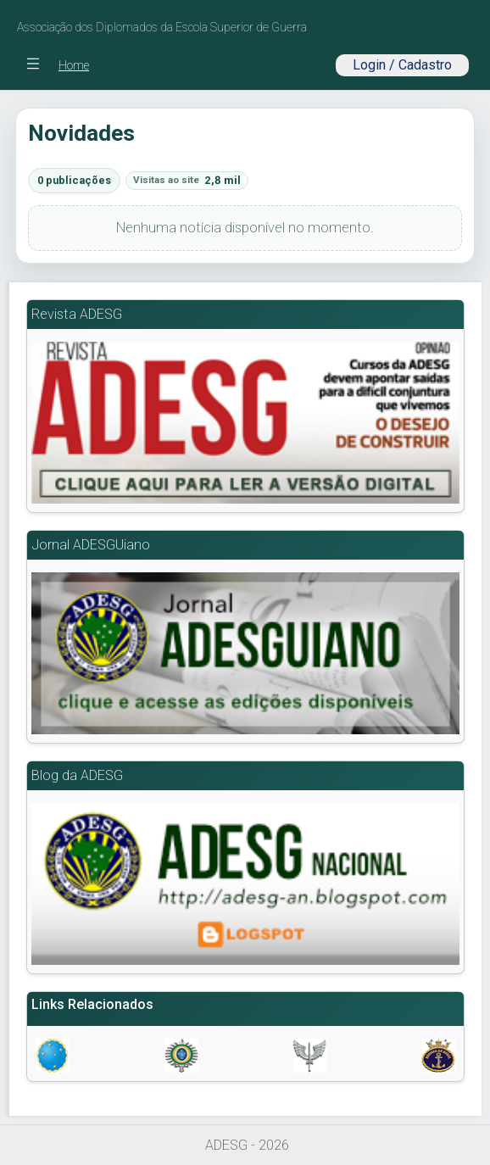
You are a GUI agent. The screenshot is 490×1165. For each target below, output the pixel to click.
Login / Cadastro (402, 65)
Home (73, 65)
